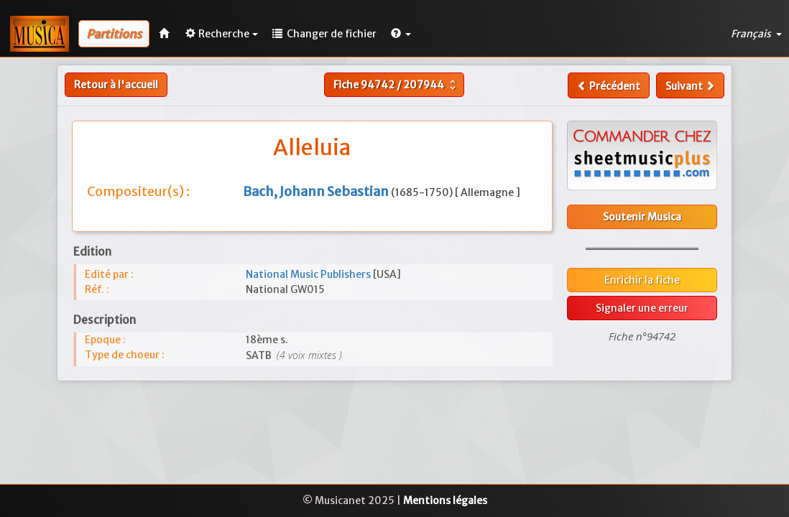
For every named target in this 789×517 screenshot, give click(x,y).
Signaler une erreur (642, 308)
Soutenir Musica (642, 216)
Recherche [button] (221, 33)
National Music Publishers (309, 274)
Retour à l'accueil (116, 84)
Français (756, 33)
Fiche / (396, 84)
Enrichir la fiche (642, 280)
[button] (401, 34)
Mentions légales (445, 500)
